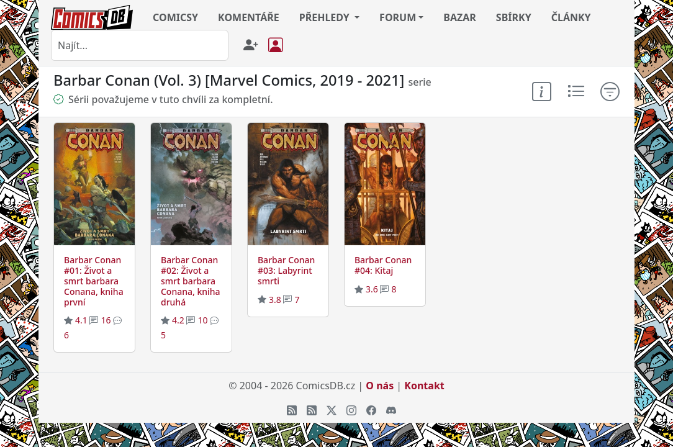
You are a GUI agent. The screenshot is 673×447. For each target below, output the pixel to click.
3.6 (372, 289)
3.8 (275, 299)
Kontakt (424, 385)
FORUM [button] (397, 17)
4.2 (178, 320)
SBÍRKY (513, 17)
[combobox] (139, 45)
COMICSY (175, 17)
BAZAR (459, 17)
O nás (380, 385)
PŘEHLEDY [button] (325, 17)
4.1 (81, 320)
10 (202, 320)
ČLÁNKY (571, 17)
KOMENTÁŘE (248, 17)
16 (106, 320)
